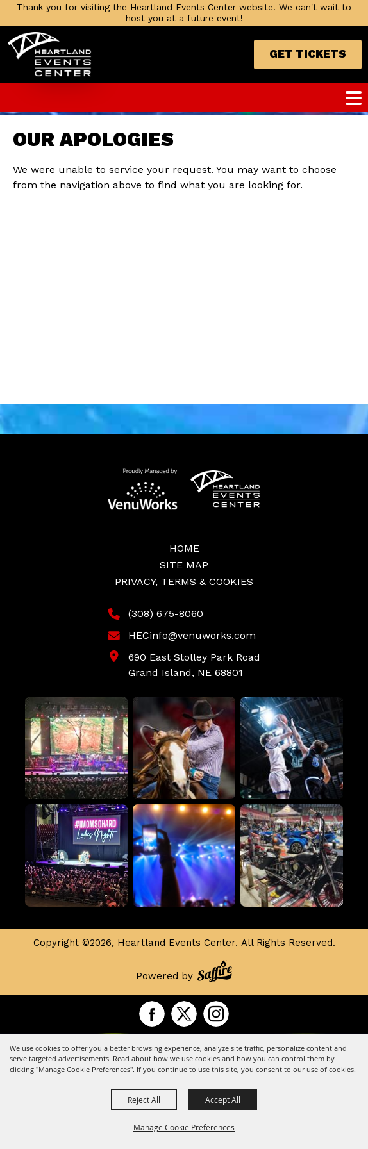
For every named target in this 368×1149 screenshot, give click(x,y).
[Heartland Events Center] (49, 54)
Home (184, 548)
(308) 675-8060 (165, 614)
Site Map (184, 565)
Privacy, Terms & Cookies (184, 581)
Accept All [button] (222, 1100)
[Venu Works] (143, 489)
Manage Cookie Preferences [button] (184, 1127)
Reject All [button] (144, 1100)
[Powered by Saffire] (214, 973)
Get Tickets (307, 53)
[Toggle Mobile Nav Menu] (354, 98)
